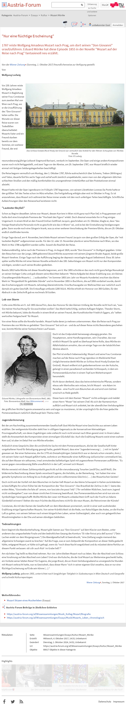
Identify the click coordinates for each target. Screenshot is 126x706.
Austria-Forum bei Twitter (12, 701)
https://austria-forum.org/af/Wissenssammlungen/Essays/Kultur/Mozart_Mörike (82, 646)
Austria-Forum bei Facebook (4, 701)
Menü (104, 4)
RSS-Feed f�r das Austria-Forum (21, 701)
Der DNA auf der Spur (41, 689)
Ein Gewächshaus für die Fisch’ (108, 689)
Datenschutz (104, 701)
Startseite (4, 5)
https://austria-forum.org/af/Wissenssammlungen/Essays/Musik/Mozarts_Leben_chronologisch (55, 617)
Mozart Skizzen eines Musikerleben (24, 600)
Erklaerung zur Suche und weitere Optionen (92, 5)
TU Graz (117, 4)
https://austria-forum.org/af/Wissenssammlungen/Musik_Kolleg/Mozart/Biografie (49, 614)
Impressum (118, 701)
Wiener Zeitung (17, 64)
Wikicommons (36, 401)
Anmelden (118, 25)
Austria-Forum (24, 4)
